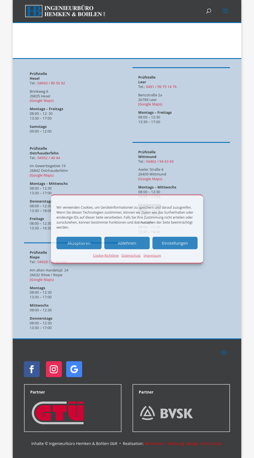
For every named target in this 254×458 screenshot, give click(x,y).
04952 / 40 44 (48, 157)
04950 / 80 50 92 (51, 83)
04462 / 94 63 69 (159, 161)
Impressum (152, 255)
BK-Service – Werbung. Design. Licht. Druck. (183, 443)
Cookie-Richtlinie (106, 255)
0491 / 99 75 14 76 (161, 86)
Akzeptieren (79, 243)
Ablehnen (127, 243)
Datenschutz (131, 255)
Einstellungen (175, 243)
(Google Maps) (42, 100)
